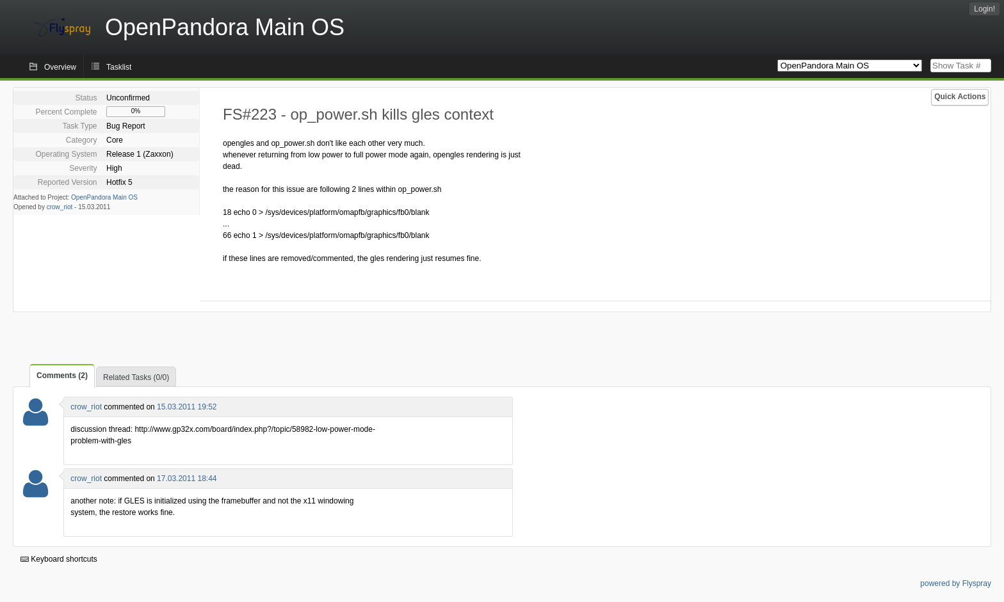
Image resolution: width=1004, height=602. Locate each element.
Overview (60, 67)
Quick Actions (959, 96)
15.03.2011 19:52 (186, 406)
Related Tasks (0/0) (136, 377)
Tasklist (118, 67)
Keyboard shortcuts (58, 559)
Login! (984, 8)
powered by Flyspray (955, 583)
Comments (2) (62, 375)
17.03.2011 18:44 (186, 478)
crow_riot (60, 206)
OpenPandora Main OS (104, 197)
